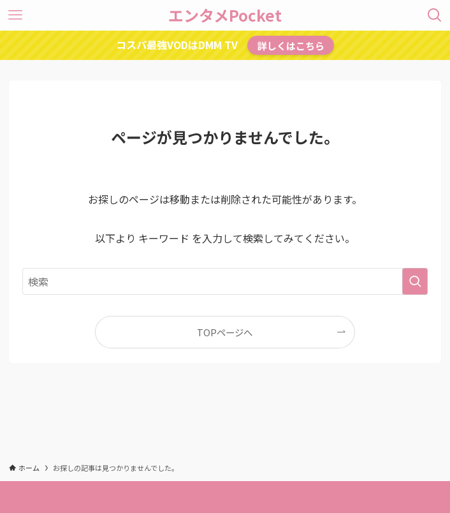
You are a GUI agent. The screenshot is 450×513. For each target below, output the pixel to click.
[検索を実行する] (415, 281)
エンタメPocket (225, 15)
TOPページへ (224, 332)
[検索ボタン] (434, 15)
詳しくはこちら (291, 45)
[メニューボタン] (15, 15)
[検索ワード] (224, 281)
